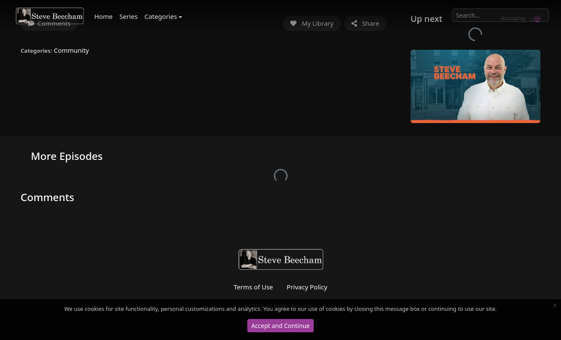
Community (71, 50)
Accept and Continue (280, 326)
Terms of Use (253, 287)
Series (129, 16)
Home (103, 16)
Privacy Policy (307, 287)
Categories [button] (160, 16)
